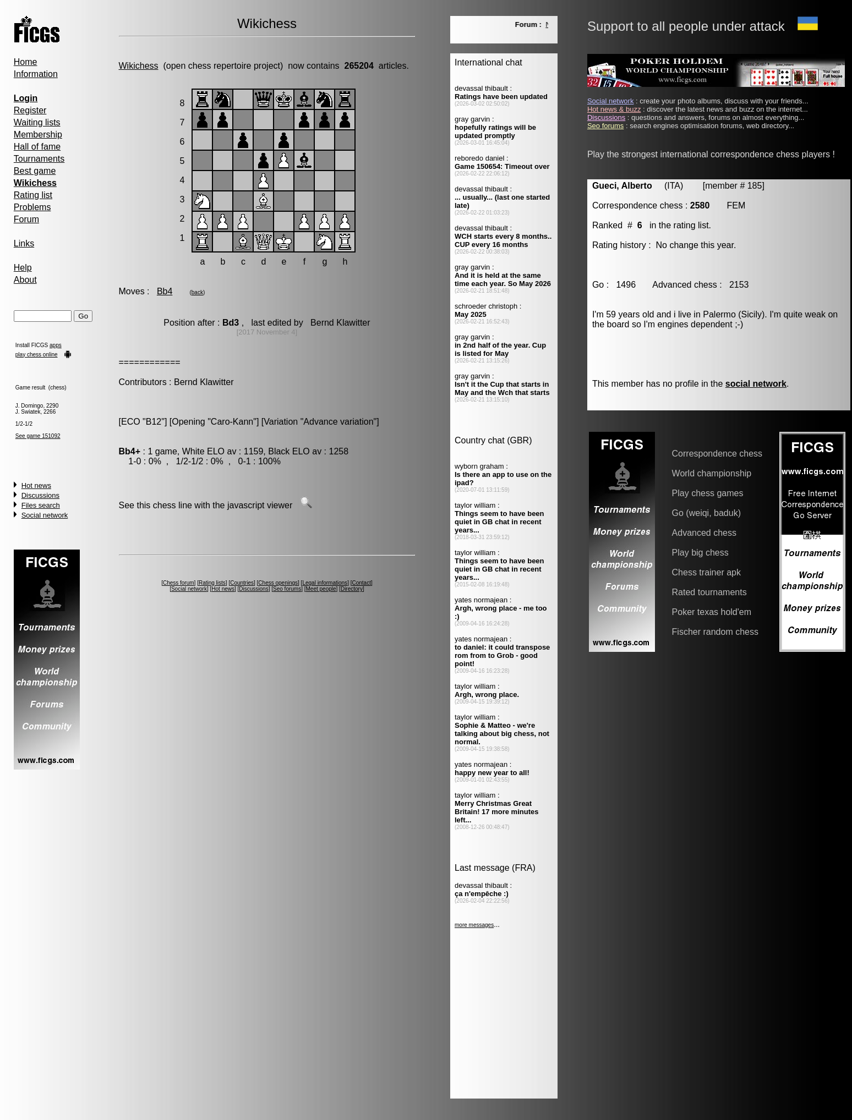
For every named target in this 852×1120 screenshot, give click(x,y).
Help (23, 267)
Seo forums (287, 589)
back (197, 292)
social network (756, 383)
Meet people (321, 589)
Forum (26, 219)
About (25, 279)
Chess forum (178, 583)
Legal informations (324, 583)
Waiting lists (37, 122)
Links (24, 243)
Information (36, 74)
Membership (38, 134)
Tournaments (39, 158)
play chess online (36, 355)
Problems (32, 207)
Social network (44, 515)
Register (30, 110)
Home (25, 62)
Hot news (36, 485)
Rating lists (212, 583)
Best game (35, 170)
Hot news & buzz (614, 109)
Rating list (33, 195)
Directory (352, 589)
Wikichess (139, 65)
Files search (40, 505)
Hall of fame (37, 146)
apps (56, 345)
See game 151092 (38, 436)
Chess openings (278, 583)
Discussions (40, 495)
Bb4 (164, 291)
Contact (361, 583)
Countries (242, 583)
